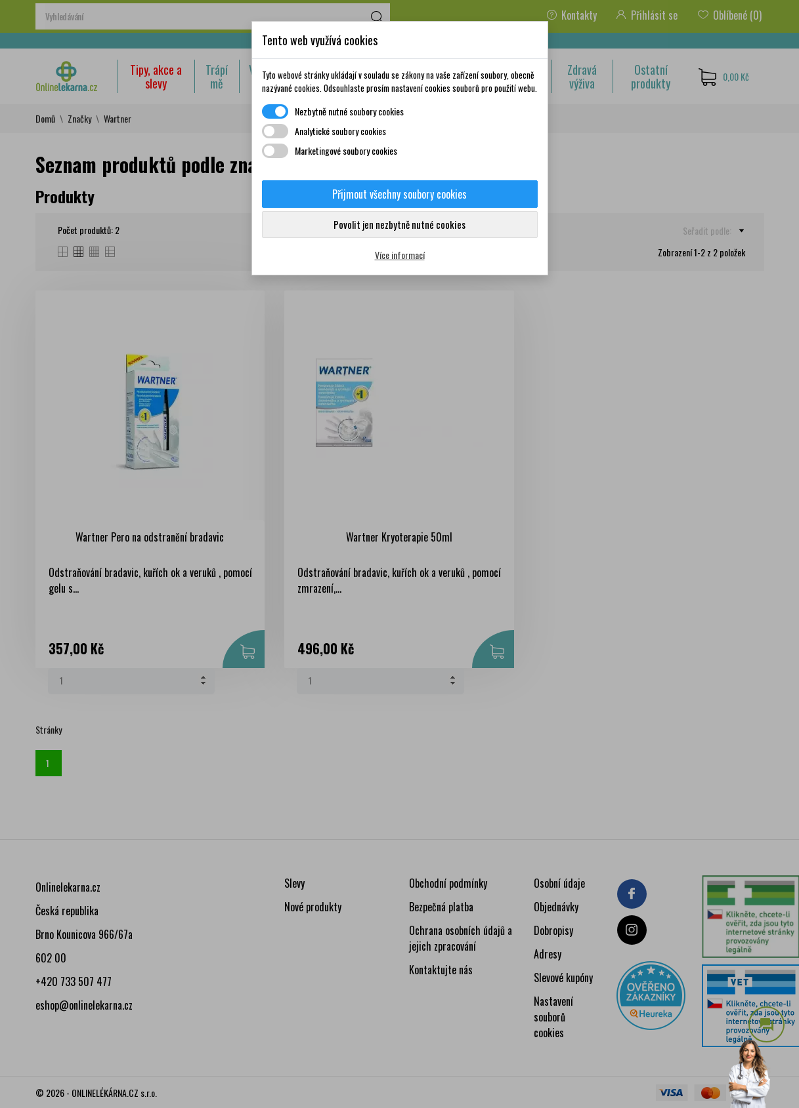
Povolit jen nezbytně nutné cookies (399, 224)
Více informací (400, 255)
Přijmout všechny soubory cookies (399, 194)
